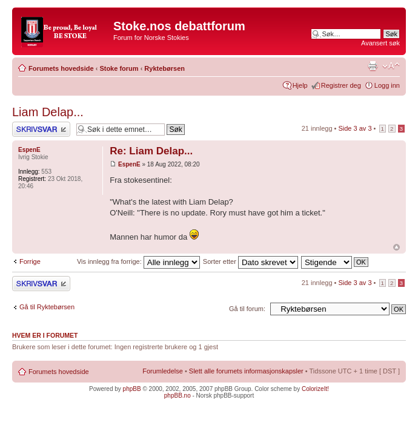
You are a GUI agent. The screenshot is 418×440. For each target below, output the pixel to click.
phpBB (132, 389)
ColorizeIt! (315, 389)
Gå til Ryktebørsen (47, 306)
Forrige (30, 261)
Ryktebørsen (164, 68)
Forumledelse (162, 371)
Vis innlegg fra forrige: (138, 261)
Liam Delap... (48, 112)
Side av (354, 128)
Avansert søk (380, 43)
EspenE (129, 164)
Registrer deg (341, 85)
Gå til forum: (247, 308)
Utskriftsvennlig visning (372, 66)
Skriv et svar (41, 129)
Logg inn (387, 85)
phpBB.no (177, 395)
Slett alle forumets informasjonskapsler (246, 371)
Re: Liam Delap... (151, 151)
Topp (396, 247)
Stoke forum (118, 68)
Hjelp (300, 85)
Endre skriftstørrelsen (391, 66)
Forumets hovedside (61, 68)
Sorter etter (250, 261)
